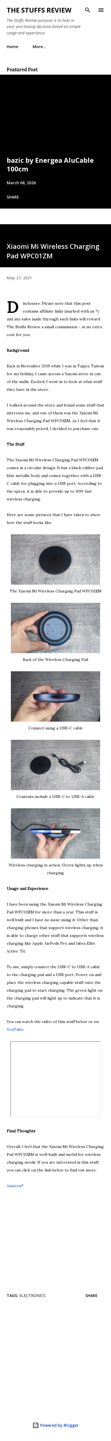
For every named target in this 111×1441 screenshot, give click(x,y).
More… (39, 46)
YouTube (15, 1029)
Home (12, 46)
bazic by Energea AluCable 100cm (50, 164)
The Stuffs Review (39, 10)
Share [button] (13, 197)
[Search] (87, 10)
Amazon (14, 1185)
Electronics (32, 1295)
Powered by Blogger (55, 1425)
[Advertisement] (55, 1359)
